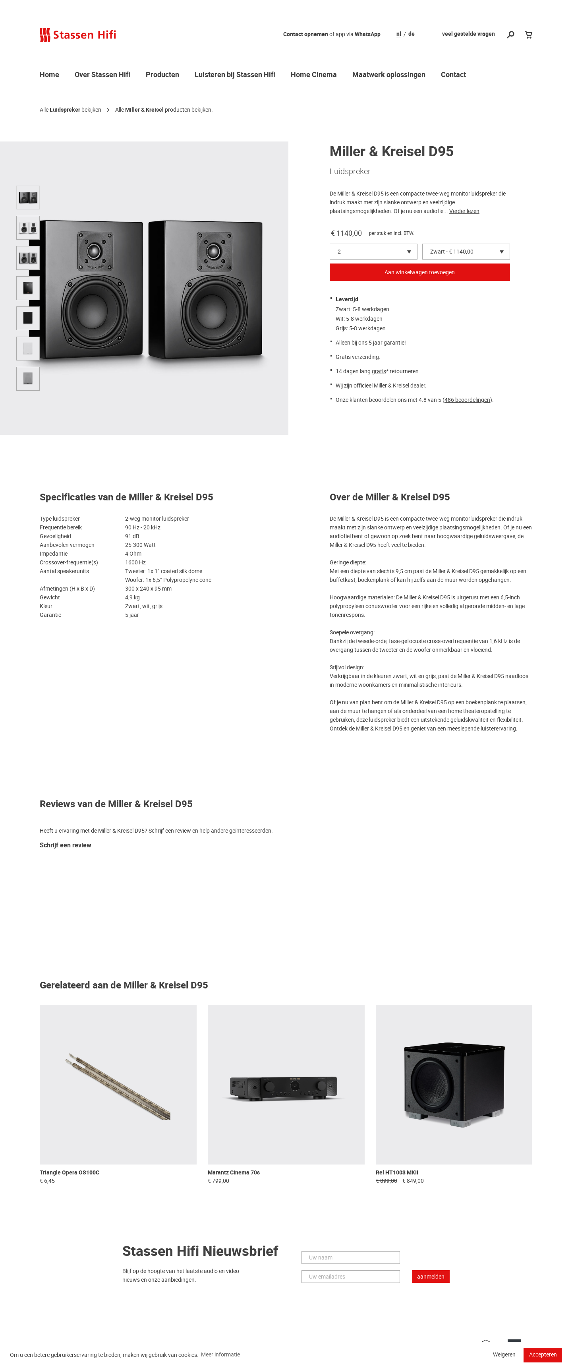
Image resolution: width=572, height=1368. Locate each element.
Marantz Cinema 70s (234, 1172)
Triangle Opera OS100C (69, 1172)
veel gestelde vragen (468, 34)
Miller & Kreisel (144, 110)
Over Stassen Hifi (102, 75)
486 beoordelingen (467, 400)
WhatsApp (368, 34)
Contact (453, 75)
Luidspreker (65, 110)
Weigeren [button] (504, 1354)
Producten (162, 75)
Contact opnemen (305, 34)
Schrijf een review (65, 845)
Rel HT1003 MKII (397, 1172)
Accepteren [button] (543, 1354)
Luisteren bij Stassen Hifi (235, 75)
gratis (379, 371)
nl (398, 34)
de (411, 34)
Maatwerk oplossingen (388, 75)
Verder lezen (464, 211)
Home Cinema (314, 75)
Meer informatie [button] (220, 1354)
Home (49, 75)
